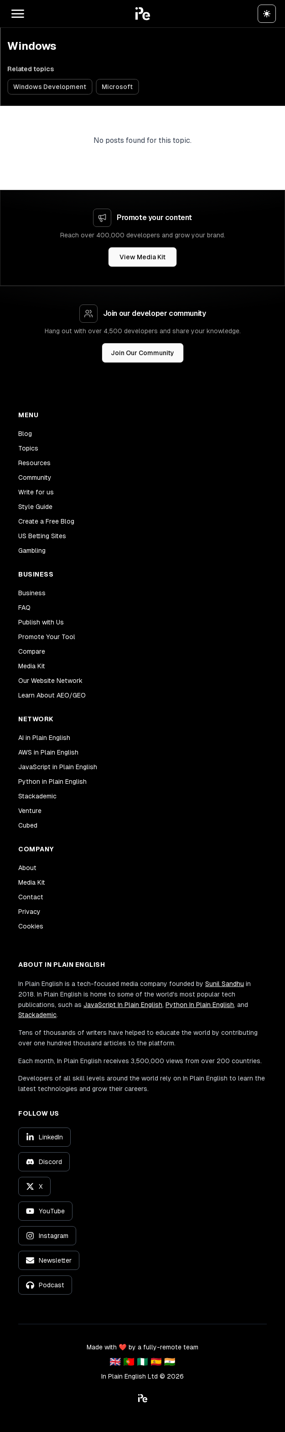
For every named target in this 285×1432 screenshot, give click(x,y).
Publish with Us (41, 622)
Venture (29, 810)
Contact (30, 897)
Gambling (32, 550)
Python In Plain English (200, 1004)
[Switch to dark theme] (267, 14)
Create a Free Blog (46, 521)
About (27, 867)
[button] (142, 13)
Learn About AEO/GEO (52, 695)
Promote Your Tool (46, 636)
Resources (34, 463)
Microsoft (117, 86)
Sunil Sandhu (224, 983)
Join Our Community (142, 353)
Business (32, 593)
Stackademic (37, 796)
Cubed (27, 825)
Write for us (36, 492)
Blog (25, 433)
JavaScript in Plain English (57, 767)
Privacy (29, 911)
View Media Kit (142, 257)
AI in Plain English (44, 737)
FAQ (24, 607)
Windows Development (49, 86)
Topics (28, 448)
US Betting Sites (42, 536)
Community (35, 477)
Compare (31, 651)
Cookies (30, 926)
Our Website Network (50, 680)
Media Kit (31, 666)
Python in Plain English (52, 781)
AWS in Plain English (48, 752)
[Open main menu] (18, 14)
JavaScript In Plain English (122, 1004)
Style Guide (35, 506)
